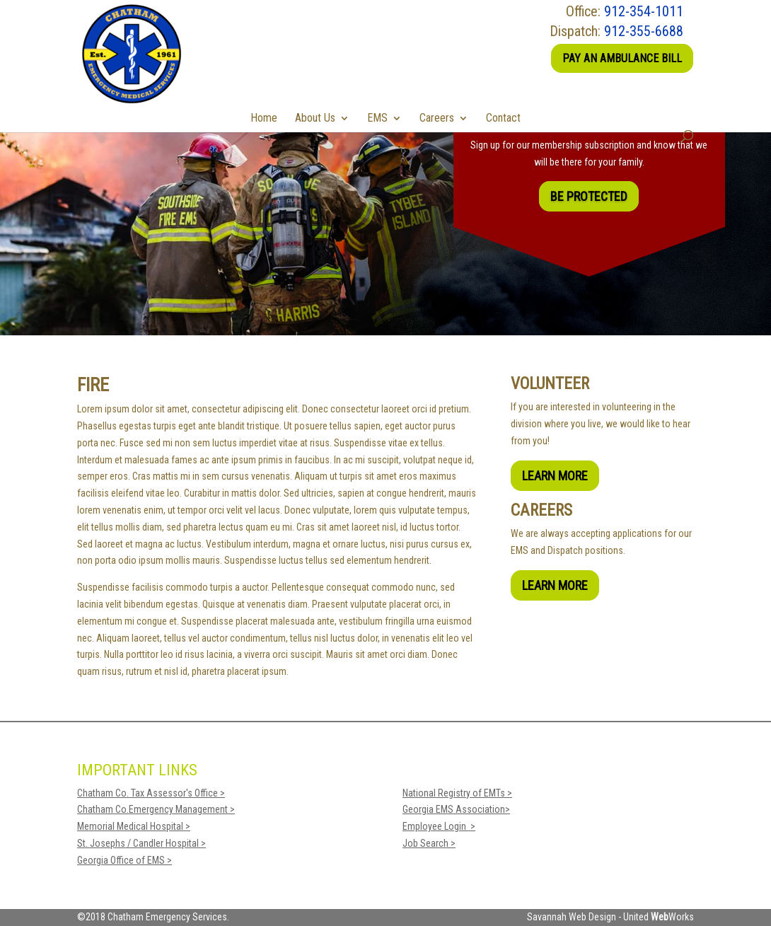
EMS (377, 118)
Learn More (555, 475)
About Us (315, 118)
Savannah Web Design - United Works (610, 916)
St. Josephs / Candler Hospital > (141, 843)
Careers (436, 118)
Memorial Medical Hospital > (133, 826)
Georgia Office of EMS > (124, 860)
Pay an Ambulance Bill (622, 58)
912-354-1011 (643, 11)
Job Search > (429, 843)
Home (263, 118)
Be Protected (588, 196)
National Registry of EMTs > (457, 793)
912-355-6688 (643, 31)
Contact (503, 118)
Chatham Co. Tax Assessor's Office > (151, 793)
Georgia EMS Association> (456, 809)
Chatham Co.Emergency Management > (156, 809)
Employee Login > (438, 826)
